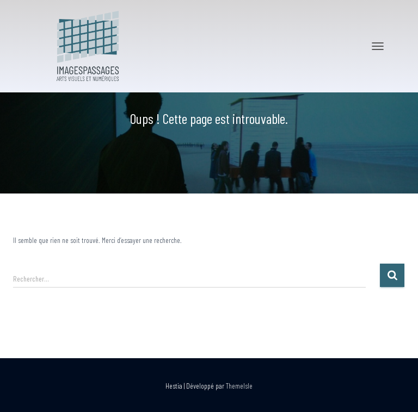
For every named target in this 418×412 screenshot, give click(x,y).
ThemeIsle (239, 385)
